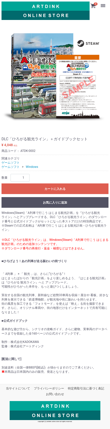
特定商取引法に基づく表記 (86, 388)
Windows (32, 167)
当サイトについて (18, 388)
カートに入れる (55, 189)
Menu (103, 4)
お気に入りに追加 (55, 202)
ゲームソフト (11, 162)
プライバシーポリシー (49, 388)
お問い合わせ (55, 394)
